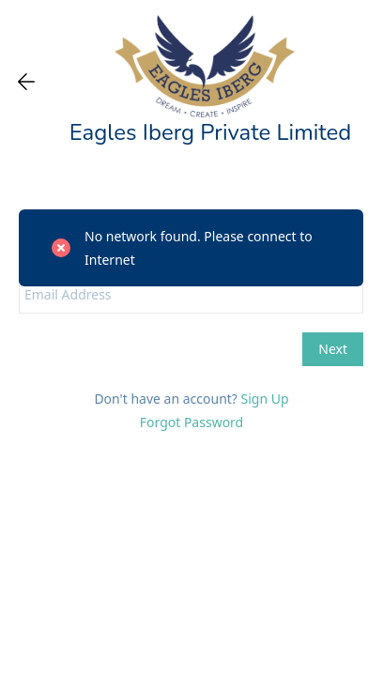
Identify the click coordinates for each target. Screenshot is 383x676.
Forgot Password (191, 422)
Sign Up (265, 398)
